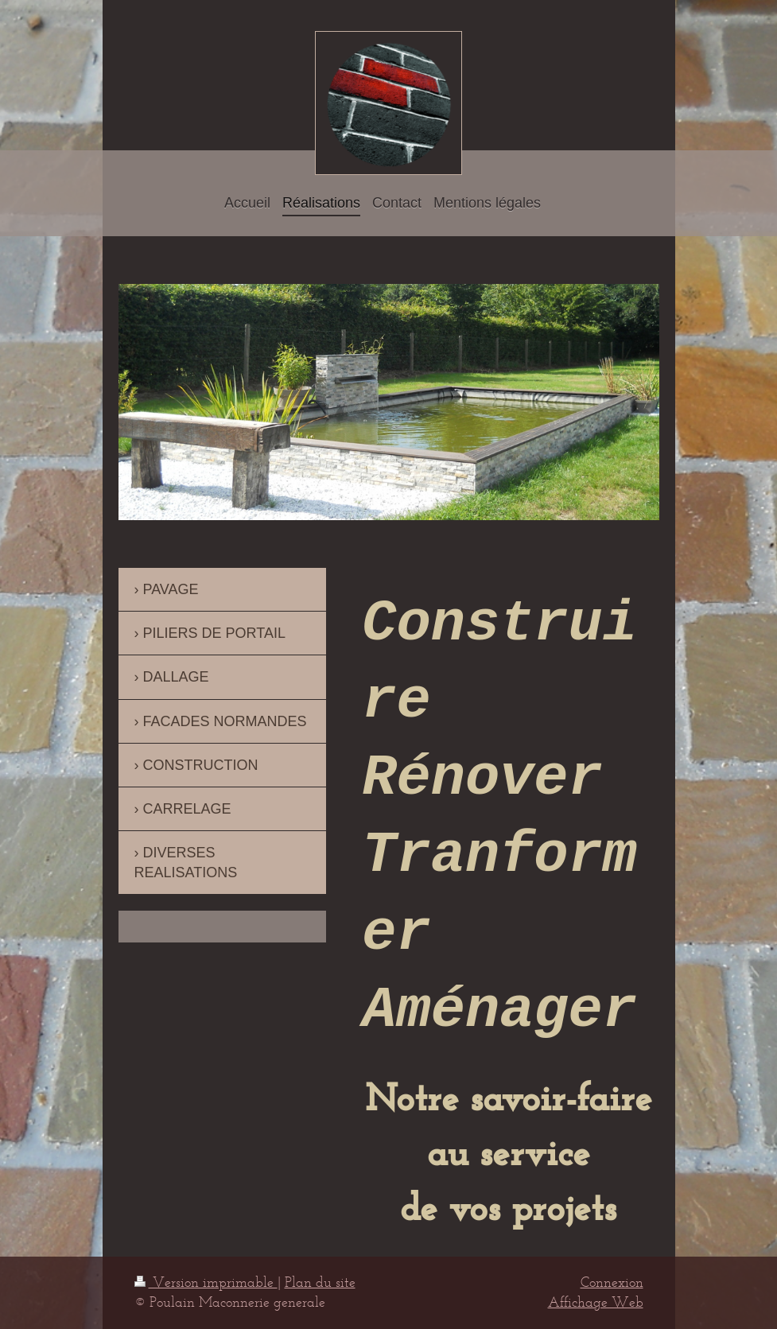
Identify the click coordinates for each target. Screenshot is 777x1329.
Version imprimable (206, 1282)
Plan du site (320, 1282)
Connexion (612, 1282)
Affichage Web (595, 1302)
